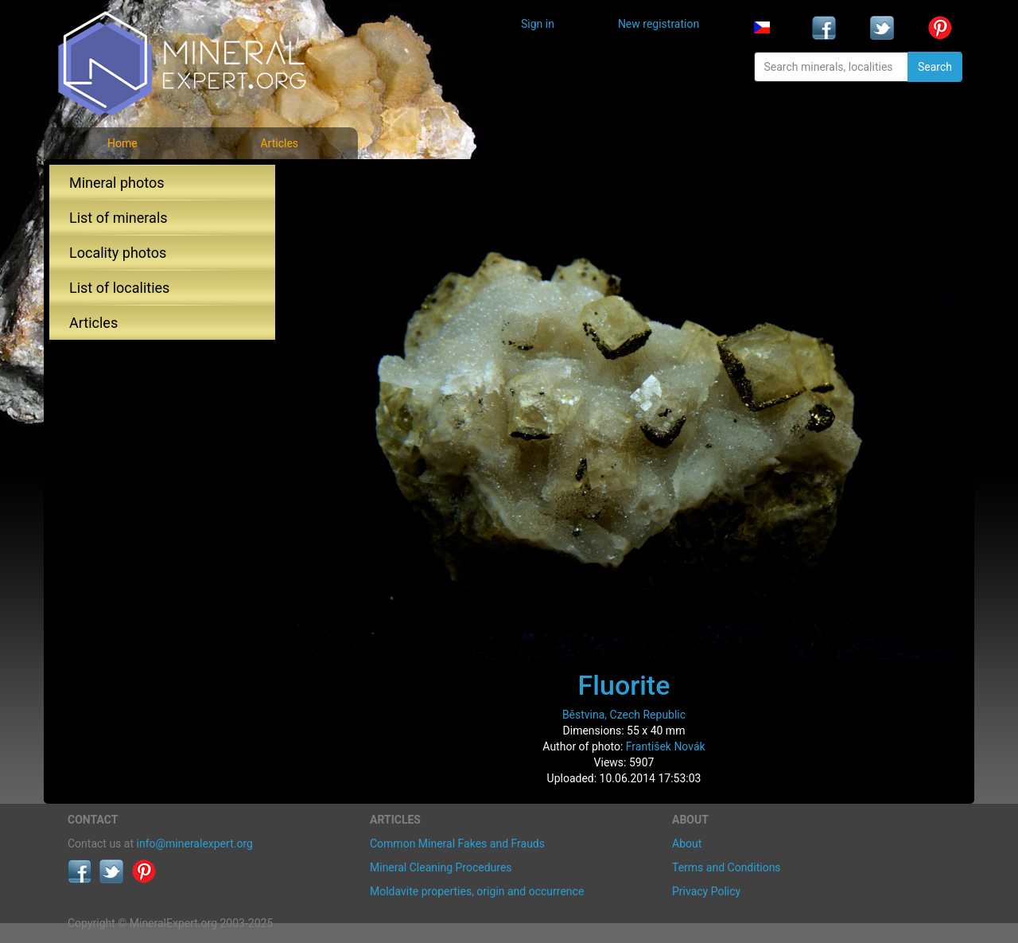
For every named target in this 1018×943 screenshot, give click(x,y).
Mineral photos (117, 182)
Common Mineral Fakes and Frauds (457, 843)
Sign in (537, 24)
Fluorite (624, 685)
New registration (658, 24)
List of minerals (118, 217)
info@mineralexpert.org (195, 843)
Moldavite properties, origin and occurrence (477, 891)
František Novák (665, 746)
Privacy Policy (706, 891)
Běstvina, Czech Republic (624, 714)
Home (122, 143)
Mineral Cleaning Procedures (441, 867)
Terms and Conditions (726, 867)
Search (935, 66)
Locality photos (117, 252)
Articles (279, 143)
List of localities (119, 287)
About (686, 843)
